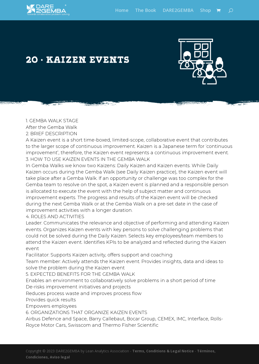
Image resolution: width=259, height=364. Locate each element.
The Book (145, 10)
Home (121, 10)
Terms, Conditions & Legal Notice (163, 351)
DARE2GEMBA (178, 10)
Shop (205, 10)
